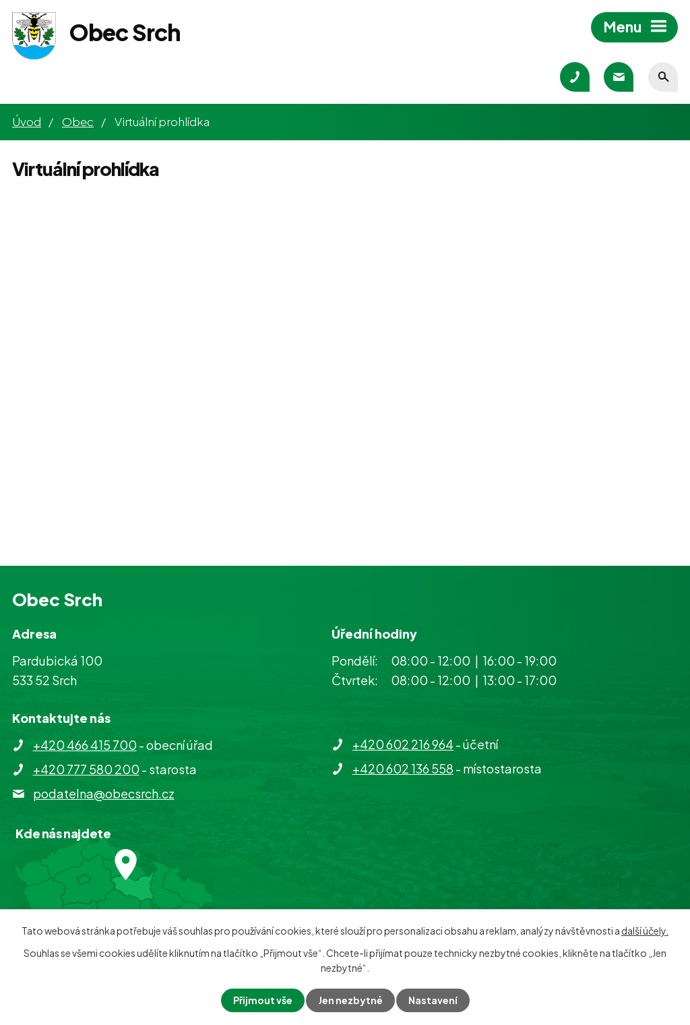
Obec (78, 121)
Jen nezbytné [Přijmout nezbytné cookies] (350, 1000)
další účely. (644, 931)
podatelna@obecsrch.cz (104, 793)
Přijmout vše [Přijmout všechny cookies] (262, 1000)
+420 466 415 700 (85, 745)
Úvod (26, 121)
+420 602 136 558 (402, 768)
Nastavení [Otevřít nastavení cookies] (433, 1000)
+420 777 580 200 (86, 769)
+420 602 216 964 (402, 744)
